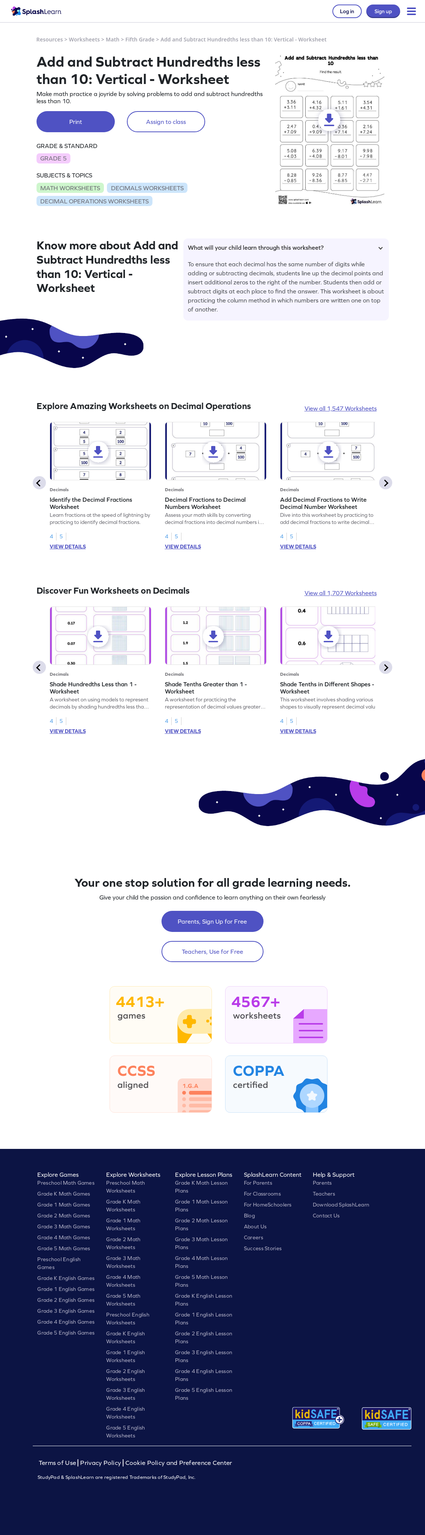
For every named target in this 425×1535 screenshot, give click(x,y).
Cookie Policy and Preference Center (178, 1462)
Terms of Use (58, 1462)
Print (75, 121)
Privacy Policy (100, 1462)
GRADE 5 (53, 158)
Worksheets (84, 39)
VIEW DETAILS (68, 547)
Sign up (383, 11)
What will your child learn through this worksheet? (285, 247)
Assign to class (166, 121)
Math (112, 39)
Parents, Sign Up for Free (212, 921)
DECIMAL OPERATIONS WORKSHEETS (94, 201)
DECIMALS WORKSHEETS (147, 188)
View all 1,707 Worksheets (341, 593)
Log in (347, 11)
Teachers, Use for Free (212, 951)
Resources (50, 39)
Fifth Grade (140, 39)
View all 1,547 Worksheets (341, 408)
